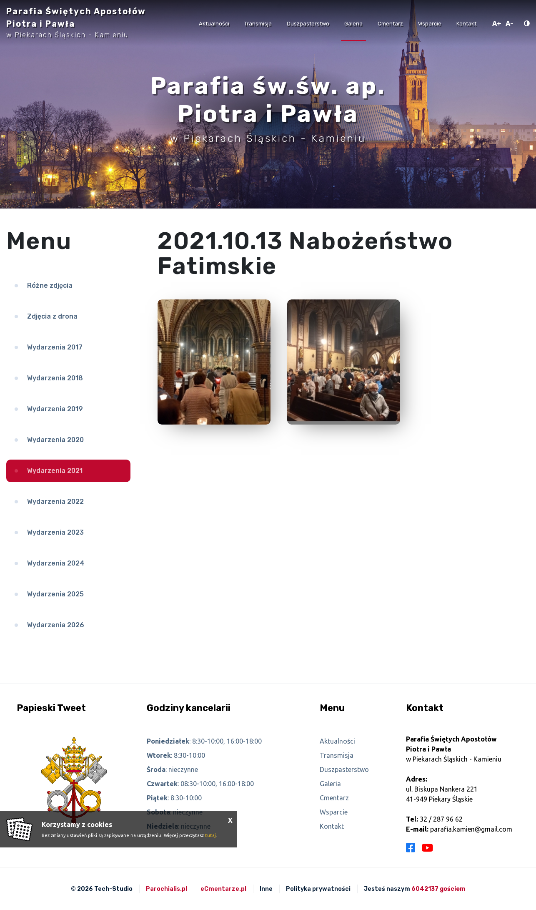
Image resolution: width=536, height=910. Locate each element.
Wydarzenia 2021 (55, 471)
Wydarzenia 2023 (55, 532)
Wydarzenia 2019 (55, 409)
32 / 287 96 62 (441, 819)
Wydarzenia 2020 (55, 440)
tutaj (210, 835)
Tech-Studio (113, 888)
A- (509, 24)
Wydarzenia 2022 (55, 501)
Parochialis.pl (166, 888)
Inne (266, 888)
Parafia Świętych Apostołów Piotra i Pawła (76, 22)
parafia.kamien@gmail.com (471, 829)
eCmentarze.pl (223, 888)
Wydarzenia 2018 (55, 378)
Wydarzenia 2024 (55, 563)
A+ (496, 24)
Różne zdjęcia (50, 285)
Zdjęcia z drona (52, 316)
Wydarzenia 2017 (55, 347)
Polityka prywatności (318, 888)
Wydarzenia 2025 (55, 594)
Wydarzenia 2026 (55, 625)
